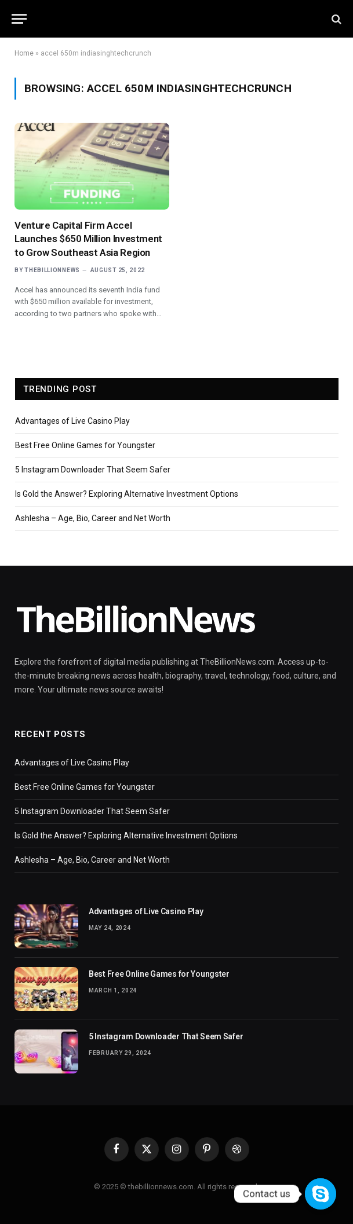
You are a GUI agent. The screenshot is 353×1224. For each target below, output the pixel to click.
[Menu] (19, 19)
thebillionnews (52, 270)
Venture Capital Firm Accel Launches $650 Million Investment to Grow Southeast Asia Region (88, 238)
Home (24, 53)
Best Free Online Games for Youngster (85, 445)
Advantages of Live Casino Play (72, 421)
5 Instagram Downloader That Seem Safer (92, 469)
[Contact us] (320, 1194)
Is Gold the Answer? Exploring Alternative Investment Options (126, 494)
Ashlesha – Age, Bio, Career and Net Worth (92, 518)
